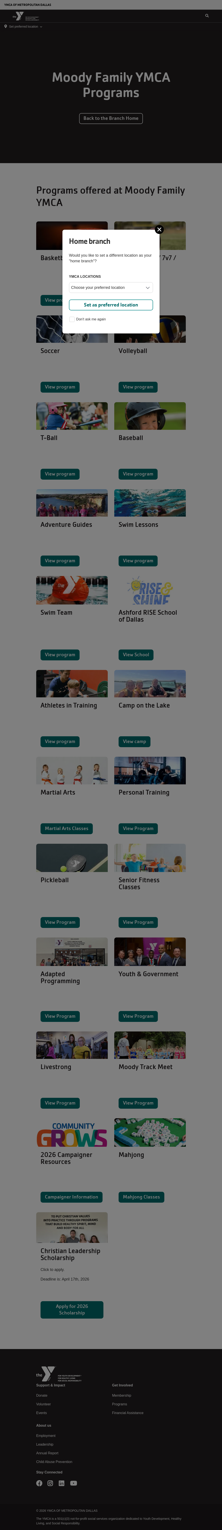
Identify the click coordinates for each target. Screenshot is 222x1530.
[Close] (160, 229)
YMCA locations (85, 276)
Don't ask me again (87, 319)
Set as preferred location (111, 305)
